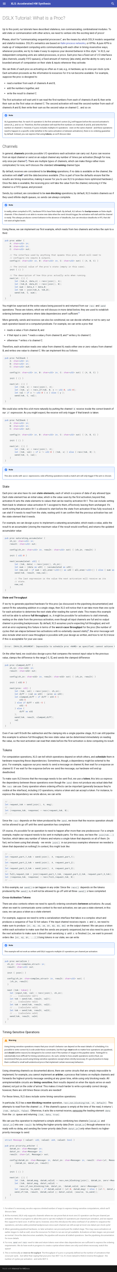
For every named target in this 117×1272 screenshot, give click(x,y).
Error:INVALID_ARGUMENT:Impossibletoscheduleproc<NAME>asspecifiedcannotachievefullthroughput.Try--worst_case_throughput (60, 646)
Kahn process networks (73, 43)
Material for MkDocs (21, 1268)
